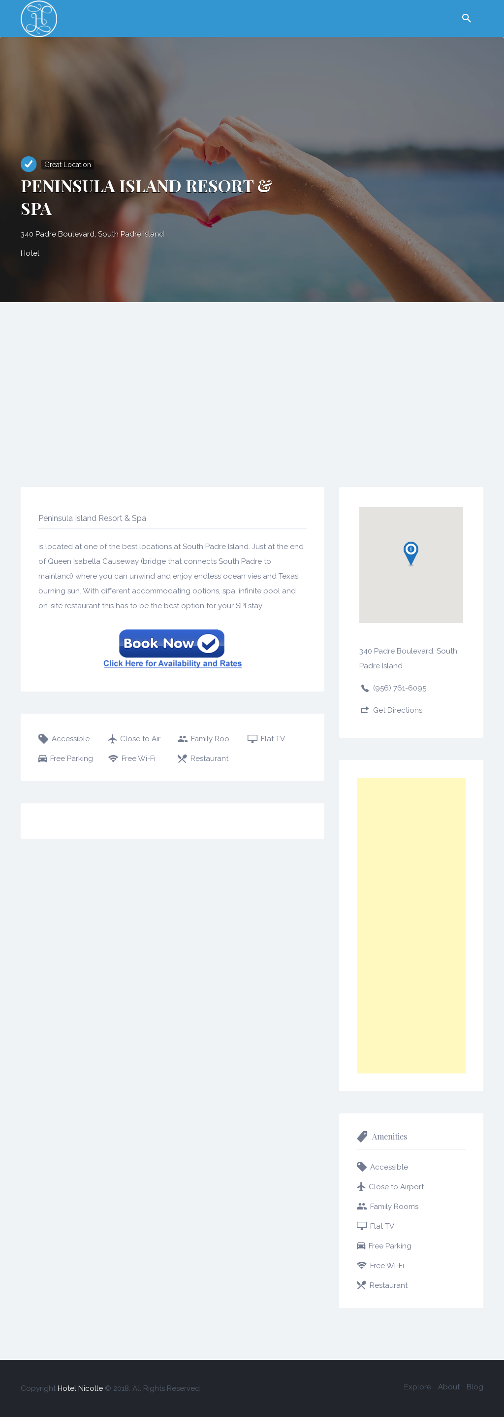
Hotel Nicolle (80, 1388)
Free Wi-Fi (139, 758)
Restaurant (209, 758)
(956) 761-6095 (399, 688)
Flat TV (273, 738)
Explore (417, 1386)
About (449, 1386)
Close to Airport (143, 738)
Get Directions (397, 710)
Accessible (71, 738)
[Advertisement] (252, 376)
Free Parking (71, 758)
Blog (475, 1386)
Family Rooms (214, 738)
